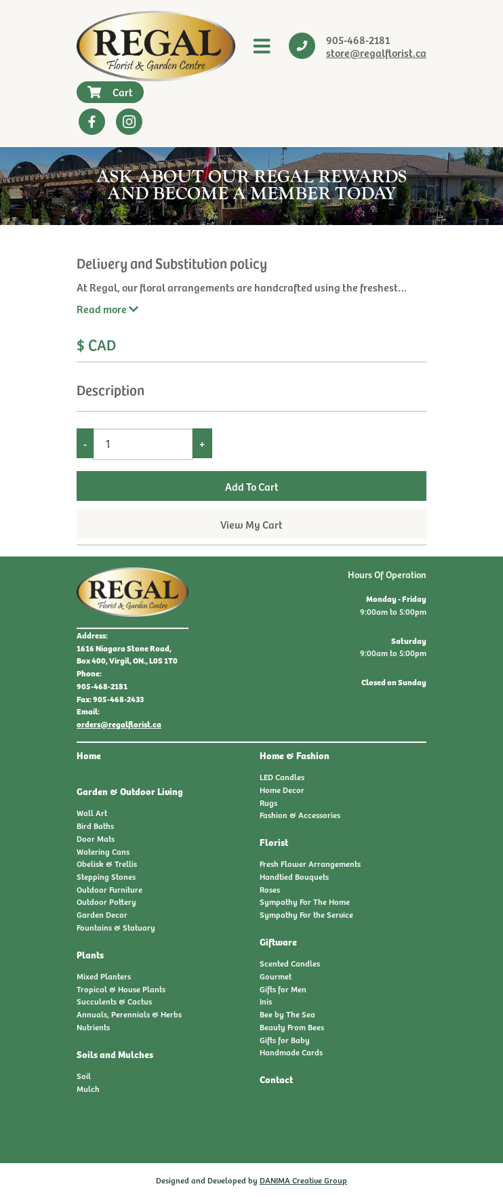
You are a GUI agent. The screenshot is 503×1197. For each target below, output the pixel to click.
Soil (84, 1076)
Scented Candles (290, 963)
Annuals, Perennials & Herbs (129, 1014)
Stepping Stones (106, 876)
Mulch (88, 1088)
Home (89, 755)
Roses (270, 889)
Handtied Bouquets (294, 876)
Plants (90, 954)
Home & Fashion (294, 755)
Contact (276, 1079)
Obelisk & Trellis (107, 863)
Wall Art (92, 813)
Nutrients (93, 1027)
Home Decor (282, 790)
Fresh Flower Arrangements (310, 863)
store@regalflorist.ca (376, 52)
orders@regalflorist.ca (119, 724)
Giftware (278, 941)
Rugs (268, 802)
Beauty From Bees (292, 1027)
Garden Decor (102, 914)
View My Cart (251, 523)
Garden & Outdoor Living (130, 791)
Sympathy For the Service (306, 914)
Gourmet (275, 976)
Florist (274, 842)
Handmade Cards (291, 1052)
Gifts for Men (283, 989)
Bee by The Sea (287, 1014)
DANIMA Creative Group (303, 1180)
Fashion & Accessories (300, 815)
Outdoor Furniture (109, 889)
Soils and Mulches (115, 1054)
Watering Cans (103, 851)
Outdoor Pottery (106, 901)
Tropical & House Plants (121, 989)
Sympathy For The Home (305, 901)
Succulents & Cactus (114, 1001)
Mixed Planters (104, 976)
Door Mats (96, 838)
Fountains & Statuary (116, 927)
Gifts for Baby (285, 1040)
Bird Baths (95, 825)
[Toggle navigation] (262, 46)
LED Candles (282, 777)
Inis (266, 1001)
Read (107, 308)
